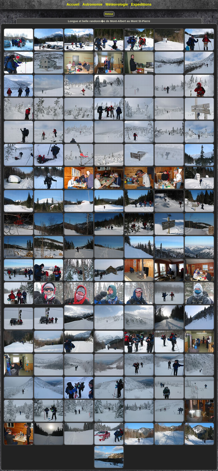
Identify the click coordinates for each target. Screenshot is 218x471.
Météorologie (117, 4)
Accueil (73, 4)
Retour (109, 13)
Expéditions (141, 4)
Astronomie (92, 4)
